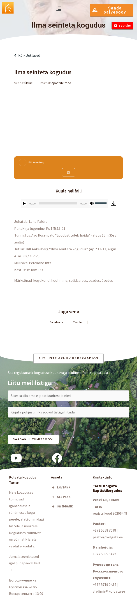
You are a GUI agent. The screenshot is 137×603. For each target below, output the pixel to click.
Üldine (28, 83)
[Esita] (24, 203)
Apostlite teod (61, 83)
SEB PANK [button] (60, 497)
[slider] (58, 203)
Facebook (56, 322)
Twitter (78, 322)
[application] (64, 203)
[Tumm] (91, 203)
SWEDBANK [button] (62, 506)
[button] (58, 9)
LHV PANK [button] (60, 487)
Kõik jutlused (27, 55)
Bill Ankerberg (36, 162)
